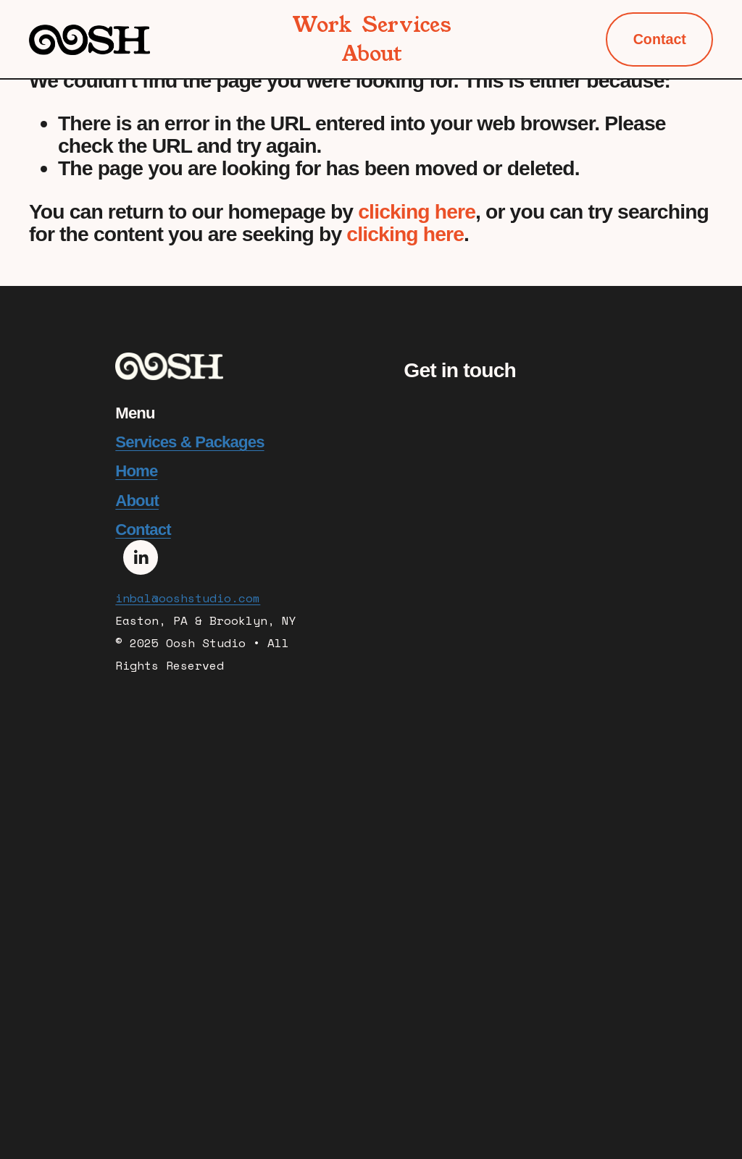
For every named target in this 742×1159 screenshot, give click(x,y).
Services (406, 25)
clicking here (416, 211)
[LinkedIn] (140, 557)
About (372, 54)
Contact (659, 39)
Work (322, 25)
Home (136, 471)
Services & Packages (189, 442)
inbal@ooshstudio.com (187, 600)
